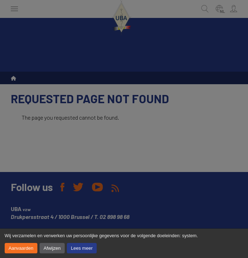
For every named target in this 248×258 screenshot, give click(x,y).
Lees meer (81, 248)
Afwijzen (52, 248)
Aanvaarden (21, 248)
